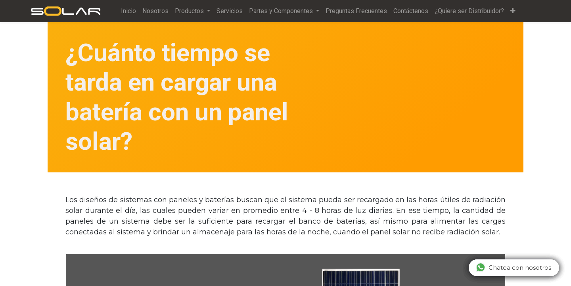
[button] (513, 11)
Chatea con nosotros (513, 267)
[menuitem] (128, 11)
